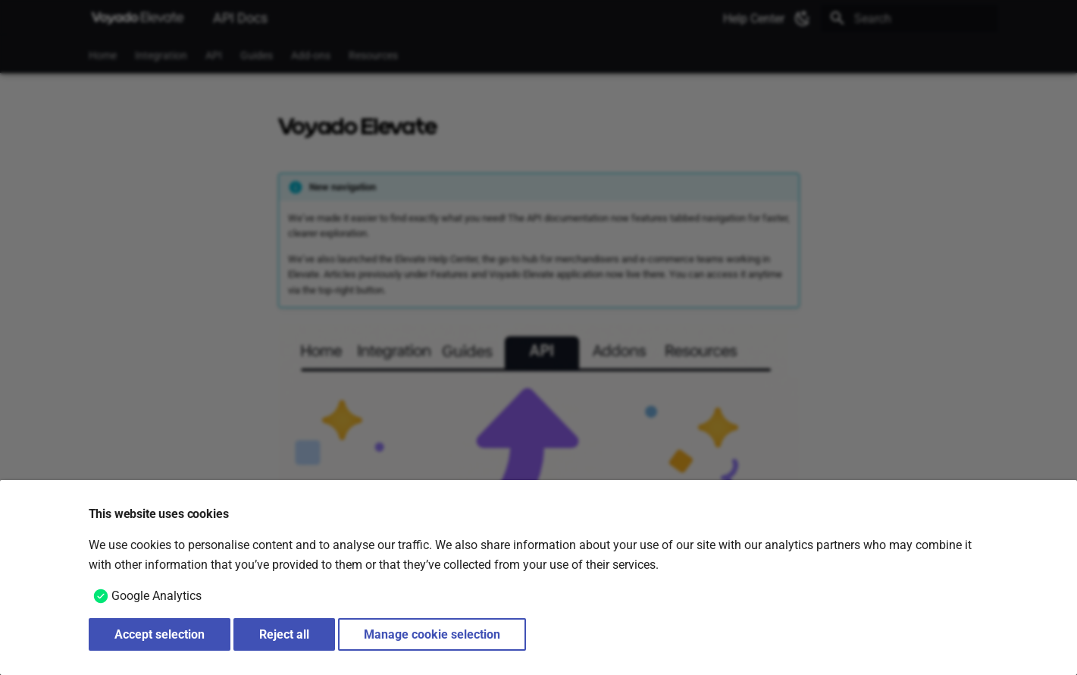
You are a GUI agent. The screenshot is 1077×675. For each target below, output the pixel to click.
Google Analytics (156, 596)
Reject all (284, 634)
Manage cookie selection (432, 634)
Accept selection (159, 634)
